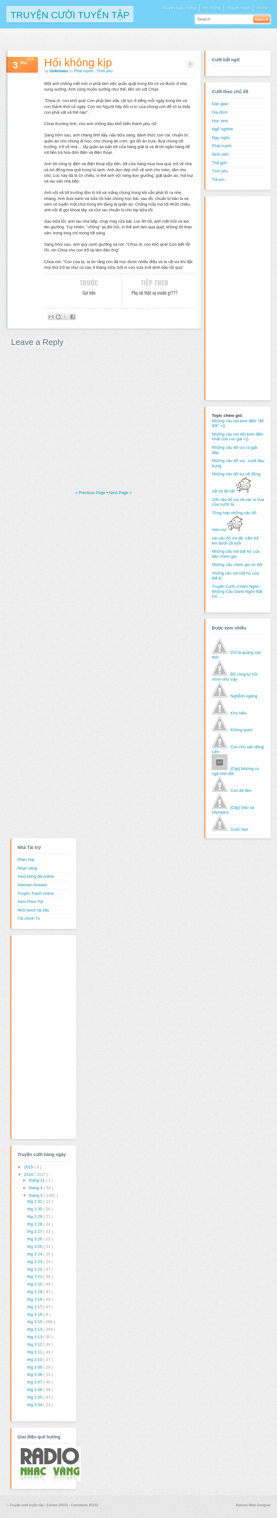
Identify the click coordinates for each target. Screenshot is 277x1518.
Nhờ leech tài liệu (33, 910)
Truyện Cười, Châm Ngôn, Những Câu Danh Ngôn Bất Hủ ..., (237, 591)
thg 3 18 (35, 1299)
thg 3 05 (35, 1397)
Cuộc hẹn (239, 829)
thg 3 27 (35, 1231)
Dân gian (220, 103)
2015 (29, 1167)
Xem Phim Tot (30, 901)
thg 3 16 (35, 1314)
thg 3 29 (35, 1216)
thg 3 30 (35, 1209)
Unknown (59, 71)
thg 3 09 (35, 1367)
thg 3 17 (35, 1306)
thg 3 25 (35, 1246)
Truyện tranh (238, 8)
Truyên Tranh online (36, 893)
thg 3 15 (35, 1321)
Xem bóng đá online (36, 876)
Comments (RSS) (84, 1505)
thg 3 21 (35, 1276)
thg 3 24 (35, 1254)
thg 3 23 (35, 1261)
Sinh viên (220, 154)
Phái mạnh (84, 71)
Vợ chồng (211, 8)
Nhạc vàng (27, 868)
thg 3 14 (35, 1329)
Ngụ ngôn (221, 137)
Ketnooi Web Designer (253, 1505)
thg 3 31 (35, 1201)
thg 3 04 (35, 1404)
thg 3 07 (35, 1382)
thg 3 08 (35, 1374)
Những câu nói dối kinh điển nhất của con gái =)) (237, 437)
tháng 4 (36, 1187)
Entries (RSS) (58, 1505)
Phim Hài (26, 859)
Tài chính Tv (29, 918)
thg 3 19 (35, 1291)
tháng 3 (36, 1195)
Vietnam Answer (32, 884)
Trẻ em (218, 179)
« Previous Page (91, 492)
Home (262, 8)
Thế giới (219, 162)
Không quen (241, 729)
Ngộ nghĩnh (222, 129)
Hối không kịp (78, 62)
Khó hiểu (238, 713)
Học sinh (220, 120)
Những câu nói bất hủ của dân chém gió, (235, 554)
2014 (29, 1174)
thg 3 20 (35, 1284)
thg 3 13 (35, 1336)
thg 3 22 (35, 1269)
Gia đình (219, 112)
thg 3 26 (35, 1239)
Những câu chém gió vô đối (237, 564)
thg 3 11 (35, 1352)
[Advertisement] (237, 297)
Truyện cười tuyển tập (69, 14)
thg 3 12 (35, 1344)
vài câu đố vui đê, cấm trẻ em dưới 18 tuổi (235, 540)
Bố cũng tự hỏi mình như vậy (234, 677)
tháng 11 (37, 1180)
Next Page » (120, 492)
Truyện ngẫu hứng (179, 8)
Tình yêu (105, 71)
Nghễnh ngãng (243, 696)
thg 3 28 (35, 1224)
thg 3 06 (35, 1389)
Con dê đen (240, 790)
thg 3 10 (35, 1359)
